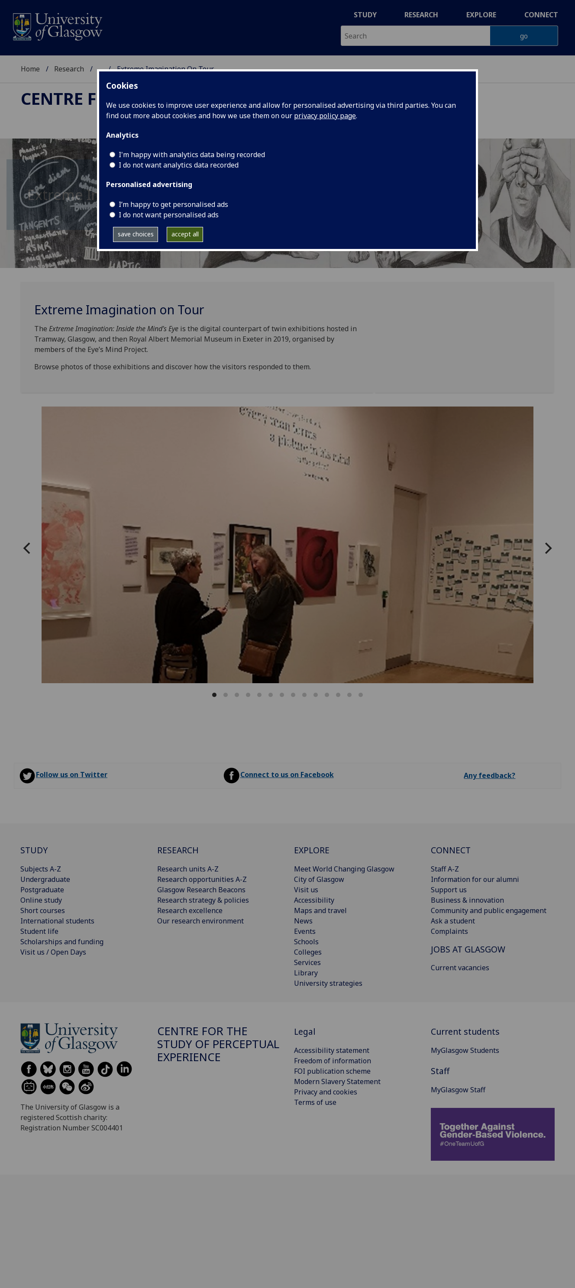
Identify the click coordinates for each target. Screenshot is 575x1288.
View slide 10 (315, 695)
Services (307, 962)
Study (365, 14)
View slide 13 (349, 695)
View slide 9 (304, 695)
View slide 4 (248, 695)
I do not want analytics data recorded (179, 165)
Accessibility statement (331, 1050)
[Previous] (27, 548)
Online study (41, 900)
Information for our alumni (475, 879)
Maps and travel (320, 910)
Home (30, 69)
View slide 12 (338, 695)
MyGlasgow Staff (458, 1089)
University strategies (328, 983)
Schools (306, 941)
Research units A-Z (188, 869)
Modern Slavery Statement (337, 1081)
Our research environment (200, 921)
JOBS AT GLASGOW (468, 949)
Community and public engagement (488, 910)
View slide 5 (259, 695)
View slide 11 (327, 695)
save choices (136, 234)
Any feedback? (489, 775)
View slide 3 (237, 695)
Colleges (308, 952)
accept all (185, 234)
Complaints (449, 931)
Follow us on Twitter (71, 774)
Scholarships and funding (61, 941)
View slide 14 (361, 695)
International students (57, 921)
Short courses (42, 910)
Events (305, 931)
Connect (541, 14)
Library (306, 973)
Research (421, 14)
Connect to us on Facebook (287, 774)
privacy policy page (325, 115)
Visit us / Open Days (53, 952)
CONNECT (451, 850)
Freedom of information (332, 1060)
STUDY (34, 850)
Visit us (306, 889)
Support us (449, 889)
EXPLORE (311, 850)
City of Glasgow (319, 879)
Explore (481, 14)
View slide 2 (225, 695)
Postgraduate (42, 889)
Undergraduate (45, 879)
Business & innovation (467, 900)
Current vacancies (460, 967)
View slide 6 (270, 695)
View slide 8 (293, 695)
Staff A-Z (445, 869)
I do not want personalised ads (169, 215)
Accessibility (314, 900)
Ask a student (453, 921)
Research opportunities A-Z (202, 879)
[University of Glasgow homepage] (57, 26)
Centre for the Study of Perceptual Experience (218, 1044)
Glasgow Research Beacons (201, 889)
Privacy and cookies (325, 1092)
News (303, 921)
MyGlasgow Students (465, 1050)
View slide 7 (282, 695)
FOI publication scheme (332, 1071)
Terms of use (315, 1102)
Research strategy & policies (203, 900)
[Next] (547, 548)
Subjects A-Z (40, 869)
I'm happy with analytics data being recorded (192, 154)
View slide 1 (214, 695)
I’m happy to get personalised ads (173, 204)
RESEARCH (178, 850)
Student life (39, 931)
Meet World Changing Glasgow (344, 869)
